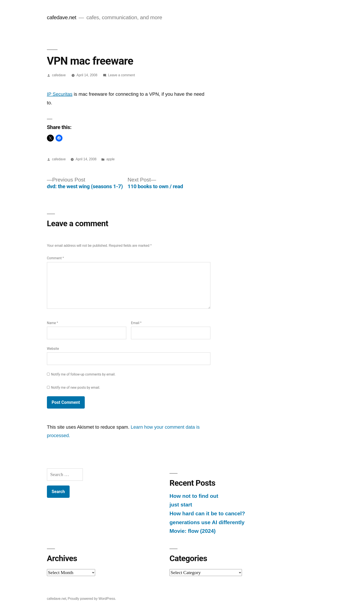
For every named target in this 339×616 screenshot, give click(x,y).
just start (181, 505)
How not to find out (194, 496)
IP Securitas (59, 94)
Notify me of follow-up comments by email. (83, 374)
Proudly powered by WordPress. (92, 598)
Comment (55, 258)
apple (110, 159)
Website (53, 349)
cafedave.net (61, 17)
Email (136, 323)
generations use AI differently (207, 522)
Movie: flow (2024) (193, 531)
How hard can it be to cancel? (207, 513)
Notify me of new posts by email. (75, 387)
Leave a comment (121, 75)
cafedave (59, 75)
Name (52, 323)
